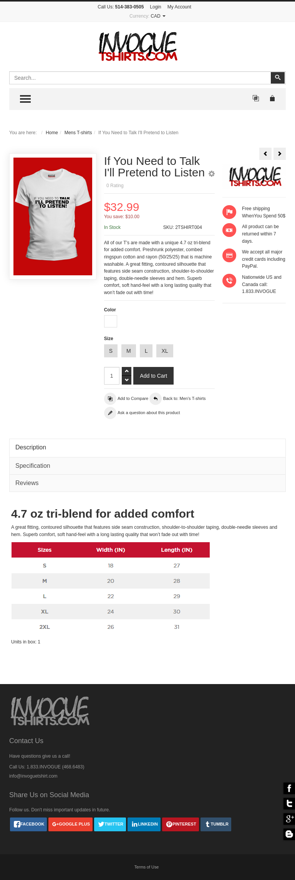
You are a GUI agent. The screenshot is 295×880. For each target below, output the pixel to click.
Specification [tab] (32, 465)
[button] (212, 175)
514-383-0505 (129, 7)
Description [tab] (30, 447)
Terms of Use (146, 867)
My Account (179, 7)
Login (155, 7)
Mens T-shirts (78, 132)
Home (52, 132)
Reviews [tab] (26, 483)
